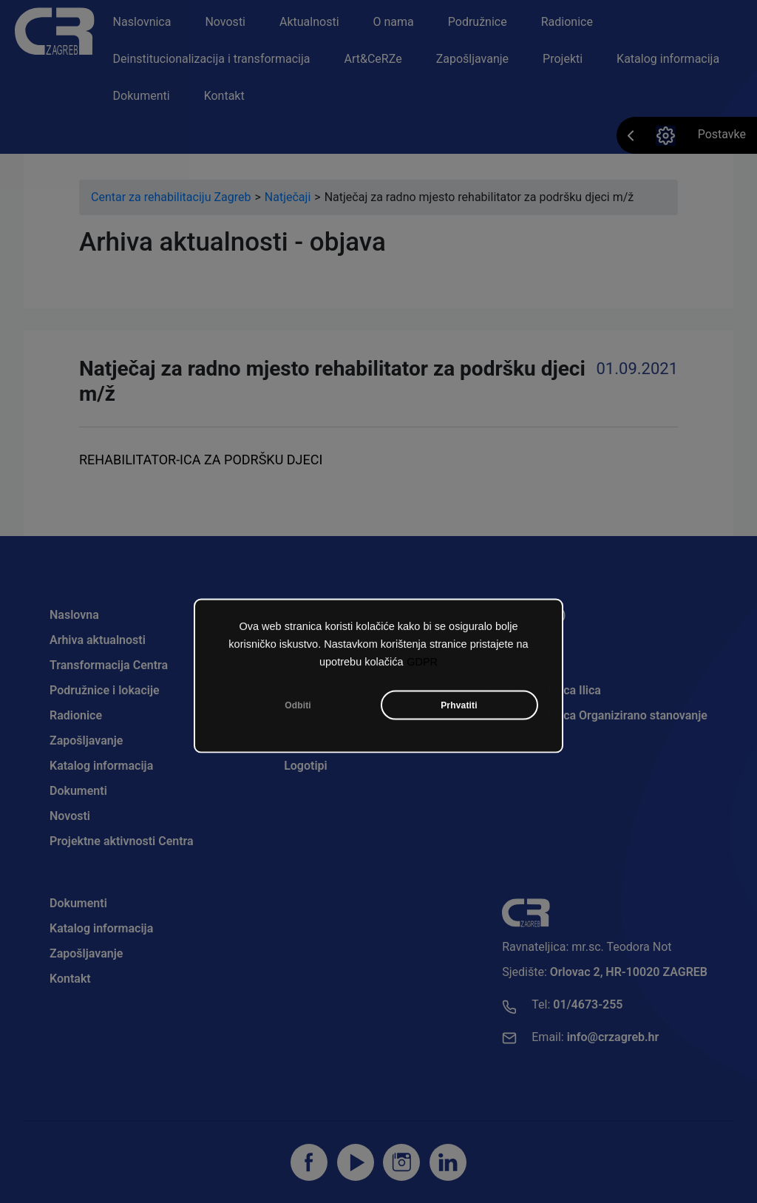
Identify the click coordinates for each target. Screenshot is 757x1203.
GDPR (422, 665)
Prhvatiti (459, 708)
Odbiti (298, 708)
